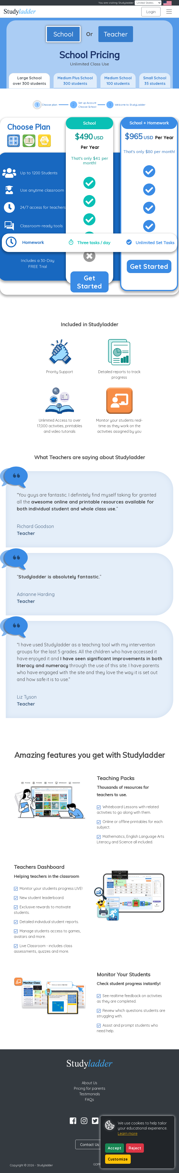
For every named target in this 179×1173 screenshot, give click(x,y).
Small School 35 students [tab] (154, 81)
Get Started (89, 282)
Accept (114, 1148)
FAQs (89, 1099)
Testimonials (89, 1094)
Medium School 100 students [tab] (118, 81)
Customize (118, 1159)
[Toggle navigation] (169, 11)
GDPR (97, 1164)
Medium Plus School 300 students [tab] (75, 81)
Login (151, 11)
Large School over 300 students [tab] (29, 81)
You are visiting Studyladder (116, 2)
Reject (135, 1148)
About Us (89, 1083)
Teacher (116, 34)
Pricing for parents (89, 1088)
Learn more (127, 1133)
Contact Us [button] (89, 1144)
